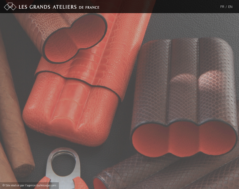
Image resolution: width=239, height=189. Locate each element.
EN (230, 7)
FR (222, 7)
